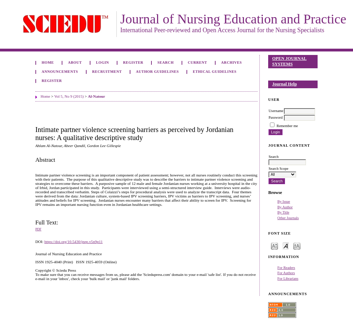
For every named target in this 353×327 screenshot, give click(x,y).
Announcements (60, 72)
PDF (38, 229)
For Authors (286, 273)
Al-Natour (96, 96)
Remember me (287, 126)
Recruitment (107, 72)
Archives (231, 62)
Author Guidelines (157, 72)
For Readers (286, 268)
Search (165, 62)
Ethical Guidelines (215, 72)
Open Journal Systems (289, 61)
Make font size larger (296, 246)
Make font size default (285, 246)
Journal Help (284, 84)
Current (197, 62)
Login (102, 62)
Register (133, 62)
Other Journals (288, 218)
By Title (283, 212)
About (75, 62)
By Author (285, 207)
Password (276, 117)
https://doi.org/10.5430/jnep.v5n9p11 (73, 241)
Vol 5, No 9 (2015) (69, 96)
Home (48, 62)
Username (276, 111)
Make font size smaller (274, 246)
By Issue (283, 201)
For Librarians (287, 278)
